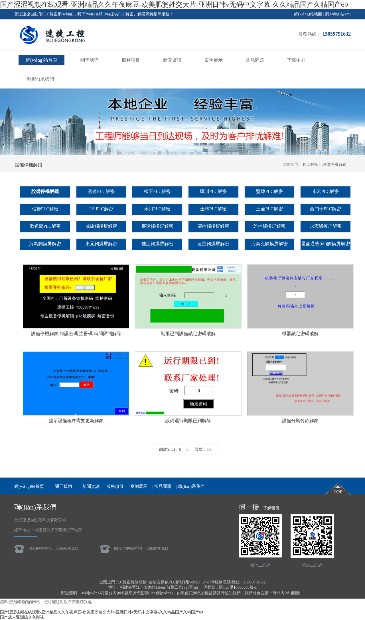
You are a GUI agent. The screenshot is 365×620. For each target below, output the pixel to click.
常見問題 (255, 60)
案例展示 (213, 60)
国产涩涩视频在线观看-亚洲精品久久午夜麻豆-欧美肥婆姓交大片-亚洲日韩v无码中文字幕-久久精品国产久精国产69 (174, 4)
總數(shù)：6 (170, 449)
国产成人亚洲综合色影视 (22, 617)
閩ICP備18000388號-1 (238, 587)
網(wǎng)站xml (338, 14)
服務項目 (131, 60)
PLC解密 (310, 164)
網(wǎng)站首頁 (41, 60)
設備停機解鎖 (334, 164)
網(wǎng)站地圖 (308, 14)
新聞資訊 (172, 60)
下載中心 (296, 60)
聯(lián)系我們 (40, 79)
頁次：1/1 (203, 449)
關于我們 (89, 60)
